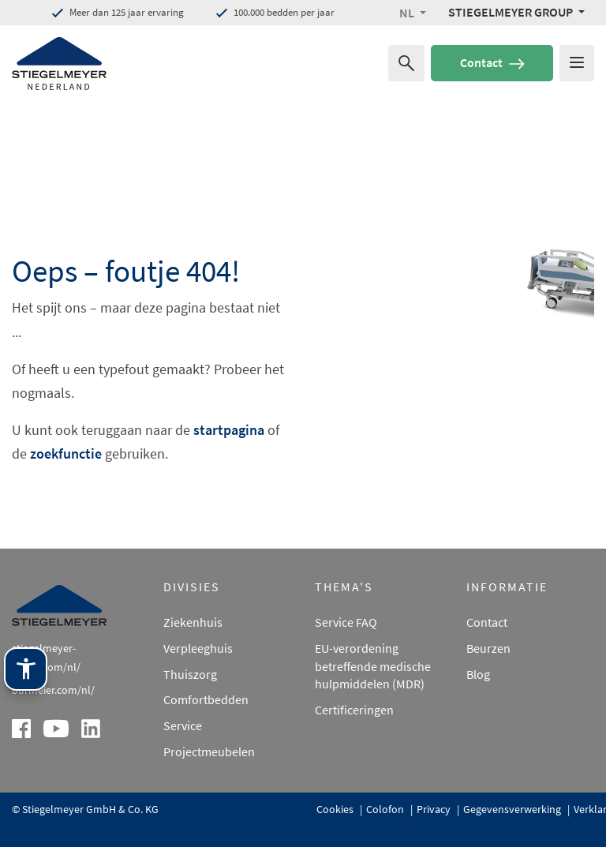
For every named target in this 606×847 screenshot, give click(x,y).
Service (182, 725)
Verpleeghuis (198, 648)
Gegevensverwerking (513, 809)
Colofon (386, 809)
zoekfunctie (66, 453)
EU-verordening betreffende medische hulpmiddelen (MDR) (373, 666)
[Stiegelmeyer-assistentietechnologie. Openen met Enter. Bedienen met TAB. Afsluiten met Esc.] (25, 741)
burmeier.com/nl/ (53, 690)
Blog (478, 674)
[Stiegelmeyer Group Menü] (516, 12)
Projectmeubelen (209, 751)
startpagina (228, 430)
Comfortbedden (206, 699)
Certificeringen (354, 710)
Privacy (435, 809)
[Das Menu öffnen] (576, 63)
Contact (492, 62)
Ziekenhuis (193, 622)
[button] (412, 12)
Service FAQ (346, 622)
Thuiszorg (190, 674)
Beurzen (488, 648)
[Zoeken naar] (406, 63)
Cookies (336, 809)
